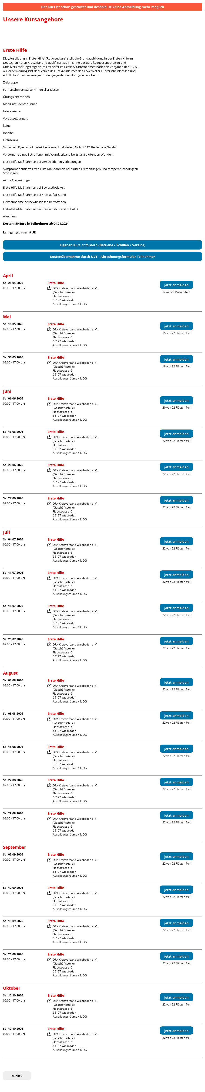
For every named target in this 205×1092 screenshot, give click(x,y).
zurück (17, 1076)
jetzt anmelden (176, 285)
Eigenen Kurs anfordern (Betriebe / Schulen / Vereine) (102, 245)
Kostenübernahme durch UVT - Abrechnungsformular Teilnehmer (102, 256)
